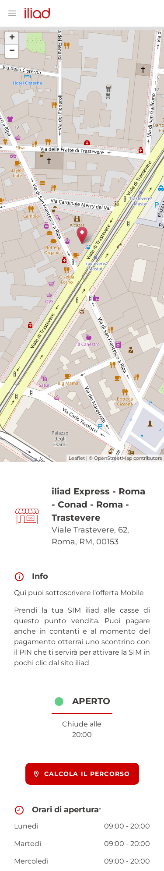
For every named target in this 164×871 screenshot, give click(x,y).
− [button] (12, 51)
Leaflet (77, 458)
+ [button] (12, 38)
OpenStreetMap (113, 458)
